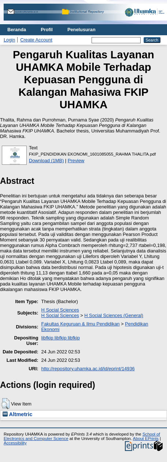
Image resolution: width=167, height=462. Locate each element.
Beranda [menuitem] (16, 29)
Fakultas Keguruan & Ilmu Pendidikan (80, 324)
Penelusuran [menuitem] (81, 29)
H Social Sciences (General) (113, 315)
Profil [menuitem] (47, 29)
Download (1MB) (46, 160)
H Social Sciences (60, 310)
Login (9, 40)
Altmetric (17, 414)
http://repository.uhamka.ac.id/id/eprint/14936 (88, 368)
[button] (5, 403)
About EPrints (146, 438)
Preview (76, 160)
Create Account (36, 40)
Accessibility (15, 443)
